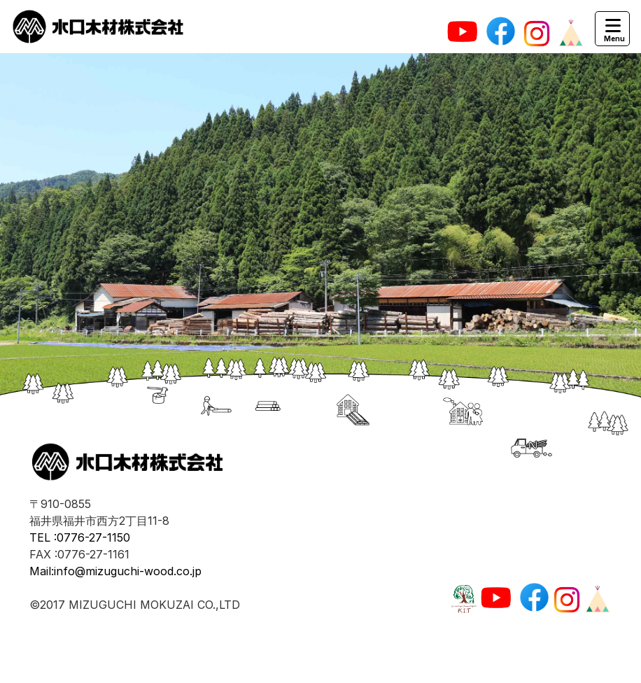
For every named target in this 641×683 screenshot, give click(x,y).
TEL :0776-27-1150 (79, 537)
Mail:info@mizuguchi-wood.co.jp (115, 571)
